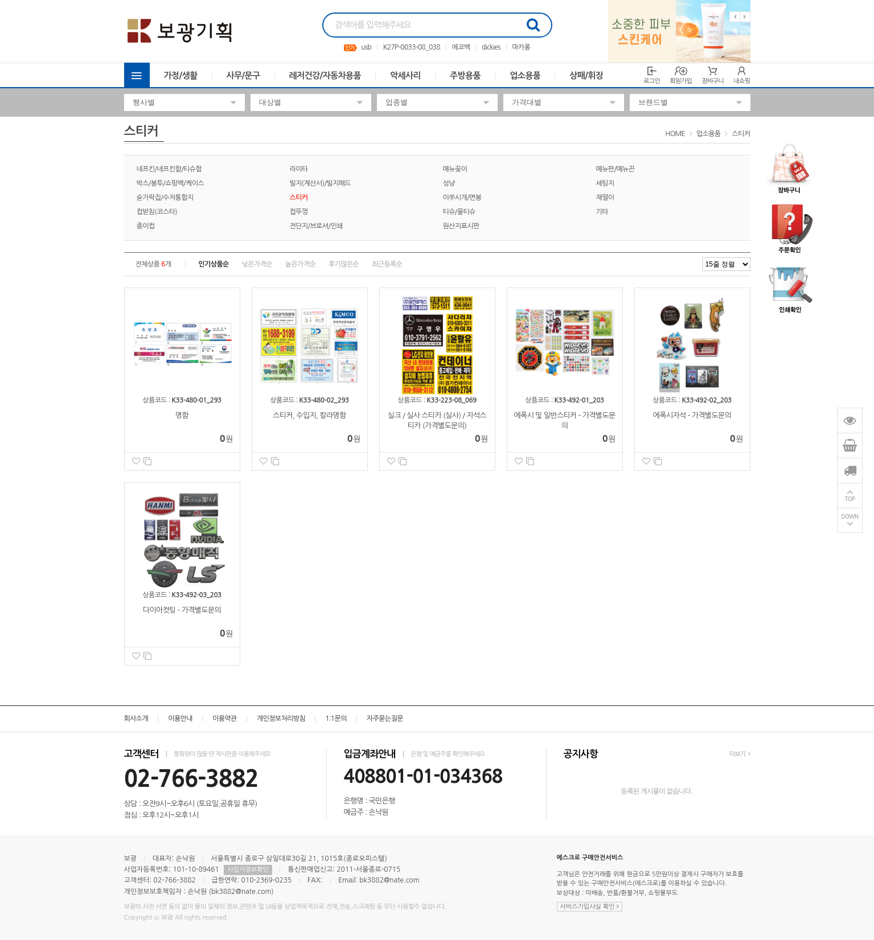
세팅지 (605, 183)
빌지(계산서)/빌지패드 (320, 183)
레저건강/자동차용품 (325, 75)
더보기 (739, 754)
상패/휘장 (586, 75)
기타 (602, 211)
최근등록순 (387, 264)
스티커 (741, 133)
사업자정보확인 (247, 870)
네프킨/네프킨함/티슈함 (169, 169)
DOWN (850, 516)
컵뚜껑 (299, 211)
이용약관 (224, 718)
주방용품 (465, 75)
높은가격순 (300, 264)
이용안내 (180, 718)
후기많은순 (344, 264)
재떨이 (605, 197)
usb (366, 47)
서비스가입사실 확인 (589, 907)
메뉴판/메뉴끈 (615, 169)
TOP (850, 499)
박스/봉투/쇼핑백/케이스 (170, 183)
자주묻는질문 (385, 718)
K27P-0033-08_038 (411, 47)
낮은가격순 (257, 264)
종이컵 (146, 226)
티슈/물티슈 (459, 211)
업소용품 (525, 75)
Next (745, 16)
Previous (734, 16)
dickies (491, 47)
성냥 (449, 183)
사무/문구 (243, 75)
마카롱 (521, 47)
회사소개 (136, 718)
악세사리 (405, 75)
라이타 (299, 169)
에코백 (461, 47)
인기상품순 (213, 264)
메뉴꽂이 (455, 169)
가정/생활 (181, 75)
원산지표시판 (461, 226)
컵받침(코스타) (157, 211)
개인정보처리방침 (281, 718)
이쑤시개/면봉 (462, 197)
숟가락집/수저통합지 (165, 197)
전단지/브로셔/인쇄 (316, 226)
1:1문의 (336, 718)
